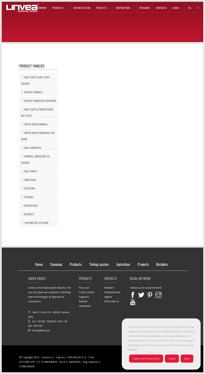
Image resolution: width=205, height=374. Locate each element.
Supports (84, 296)
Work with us (111, 301)
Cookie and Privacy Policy (146, 358)
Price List (84, 287)
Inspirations (123, 8)
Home (39, 264)
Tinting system (81, 8)
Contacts (161, 8)
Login (175, 8)
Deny (187, 358)
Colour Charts (86, 292)
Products (58, 8)
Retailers (144, 8)
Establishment (112, 292)
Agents (108, 296)
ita (189, 8)
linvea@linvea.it (41, 330)
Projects (101, 8)
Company (42, 8)
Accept (171, 358)
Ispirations (123, 264)
